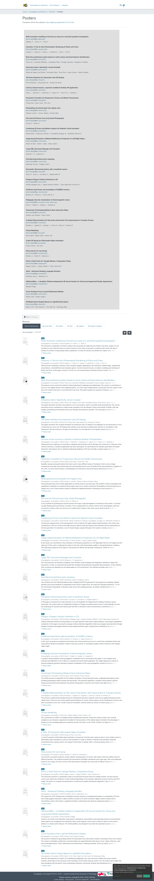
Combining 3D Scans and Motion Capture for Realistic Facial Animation (72, 518)
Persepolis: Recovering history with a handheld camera (65, 597)
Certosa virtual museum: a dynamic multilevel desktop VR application (71, 439)
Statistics (65, 5)
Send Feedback (95, 880)
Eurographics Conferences (38, 12)
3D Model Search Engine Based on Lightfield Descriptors (66, 853)
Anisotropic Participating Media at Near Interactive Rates (65, 673)
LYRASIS (92, 877)
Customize (117, 876)
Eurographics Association (42, 874)
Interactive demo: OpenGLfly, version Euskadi (60, 400)
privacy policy (138, 872)
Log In (128, 5)
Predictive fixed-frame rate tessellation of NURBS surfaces (67, 636)
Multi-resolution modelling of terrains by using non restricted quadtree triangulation (78, 341)
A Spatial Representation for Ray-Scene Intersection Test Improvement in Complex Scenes (81, 693)
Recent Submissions (31, 326)
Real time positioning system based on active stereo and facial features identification (78, 380)
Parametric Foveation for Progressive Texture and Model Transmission (71, 459)
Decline (139, 876)
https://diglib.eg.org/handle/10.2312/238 (60, 22)
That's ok (146, 876)
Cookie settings (59, 880)
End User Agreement (82, 880)
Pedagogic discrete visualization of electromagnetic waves (66, 653)
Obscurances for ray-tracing (53, 752)
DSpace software (65, 877)
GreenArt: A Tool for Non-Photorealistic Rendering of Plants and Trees (72, 360)
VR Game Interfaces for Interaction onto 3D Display (63, 419)
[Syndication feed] (125, 333)
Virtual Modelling (49, 712)
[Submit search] (120, 5)
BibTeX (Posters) (31, 317)
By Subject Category (95, 326)
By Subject (80, 326)
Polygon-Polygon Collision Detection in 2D (60, 616)
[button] (123, 5)
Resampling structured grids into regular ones (61, 478)
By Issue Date (47, 326)
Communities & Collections (39, 5)
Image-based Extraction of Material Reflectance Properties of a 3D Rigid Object (75, 537)
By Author (59, 326)
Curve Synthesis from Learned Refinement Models (63, 833)
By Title (69, 326)
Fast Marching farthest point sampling (58, 577)
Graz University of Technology (86, 874)
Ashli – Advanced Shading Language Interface (61, 791)
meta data (29, 39)
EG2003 (52, 12)
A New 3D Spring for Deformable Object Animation (63, 732)
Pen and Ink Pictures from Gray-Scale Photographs (63, 498)
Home (25, 12)
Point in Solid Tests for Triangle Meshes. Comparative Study (67, 771)
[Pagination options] (129, 333)
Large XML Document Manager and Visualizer (61, 557)
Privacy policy (69, 880)
